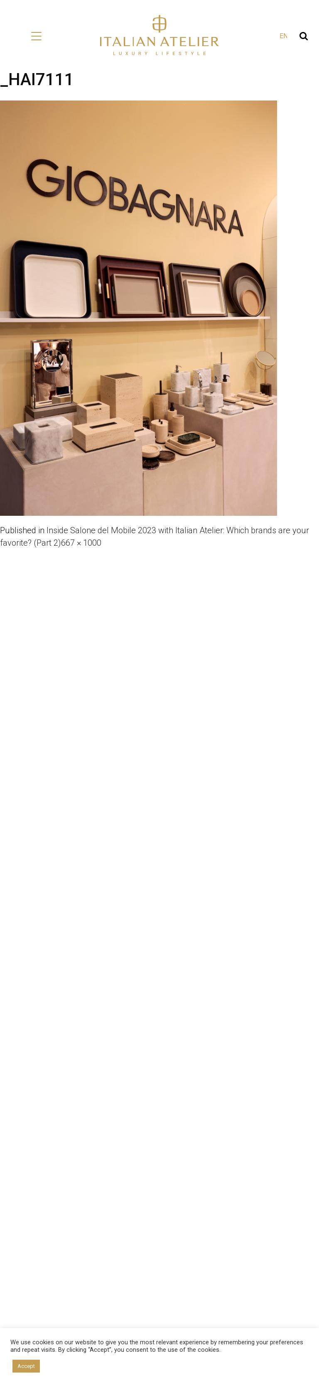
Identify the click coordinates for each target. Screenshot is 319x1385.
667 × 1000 (81, 543)
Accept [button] (26, 1366)
